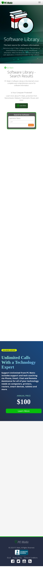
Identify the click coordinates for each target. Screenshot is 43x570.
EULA (9, 558)
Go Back (8, 67)
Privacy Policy (17, 558)
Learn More (24, 410)
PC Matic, (17, 548)
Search (31, 125)
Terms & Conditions (31, 558)
